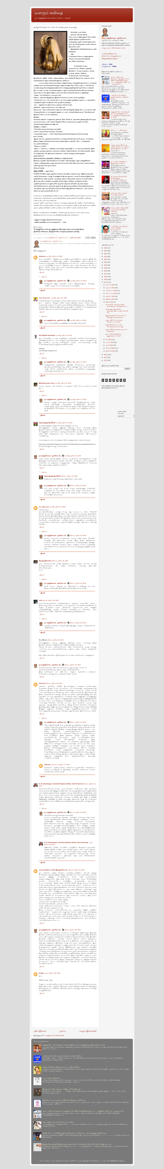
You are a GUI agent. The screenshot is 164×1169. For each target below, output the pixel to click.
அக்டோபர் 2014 (112, 290)
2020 (106, 265)
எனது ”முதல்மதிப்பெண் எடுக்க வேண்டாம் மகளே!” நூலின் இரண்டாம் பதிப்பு (120, 146)
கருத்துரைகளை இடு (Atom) (54, 1035)
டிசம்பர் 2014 (110, 285)
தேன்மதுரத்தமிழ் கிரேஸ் (47, 423)
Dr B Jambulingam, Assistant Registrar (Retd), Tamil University (61, 784)
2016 (106, 276)
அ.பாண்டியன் (44, 507)
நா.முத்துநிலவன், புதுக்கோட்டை (55, 281)
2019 (106, 268)
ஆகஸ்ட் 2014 (111, 296)
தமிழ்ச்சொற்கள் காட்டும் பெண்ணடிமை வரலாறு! (114, 325)
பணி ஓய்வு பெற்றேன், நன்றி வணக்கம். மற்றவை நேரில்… (119, 97)
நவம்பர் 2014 (110, 288)
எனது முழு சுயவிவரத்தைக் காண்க (114, 48)
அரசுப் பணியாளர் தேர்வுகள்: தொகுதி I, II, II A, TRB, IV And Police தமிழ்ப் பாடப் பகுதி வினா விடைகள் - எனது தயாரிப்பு (120, 80)
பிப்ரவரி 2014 (111, 348)
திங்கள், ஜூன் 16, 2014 (69, 476)
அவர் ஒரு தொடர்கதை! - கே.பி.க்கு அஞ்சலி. (119, 194)
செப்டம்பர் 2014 (111, 293)
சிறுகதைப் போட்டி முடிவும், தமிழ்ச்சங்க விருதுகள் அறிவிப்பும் (64, 1100)
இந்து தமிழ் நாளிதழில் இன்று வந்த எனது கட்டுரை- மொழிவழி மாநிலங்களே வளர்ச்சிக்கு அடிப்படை (77, 1144)
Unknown (42, 256)
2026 (106, 248)
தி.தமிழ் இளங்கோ (45, 561)
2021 (106, 262)
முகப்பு (62, 1031)
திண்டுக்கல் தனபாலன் (46, 383)
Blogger (113, 1161)
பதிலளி (41, 272)
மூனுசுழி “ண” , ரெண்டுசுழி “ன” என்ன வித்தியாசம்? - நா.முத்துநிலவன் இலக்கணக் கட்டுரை (121, 114)
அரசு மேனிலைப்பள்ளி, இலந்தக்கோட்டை (53, 870)
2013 (106, 354)
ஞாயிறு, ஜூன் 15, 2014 (54, 256)
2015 (106, 279)
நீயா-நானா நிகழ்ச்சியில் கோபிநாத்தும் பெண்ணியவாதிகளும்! (119, 178)
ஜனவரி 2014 (110, 351)
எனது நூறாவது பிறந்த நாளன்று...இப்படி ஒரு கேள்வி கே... (116, 311)
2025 (106, 251)
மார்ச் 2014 (109, 345)
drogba (41, 973)
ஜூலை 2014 (110, 299)
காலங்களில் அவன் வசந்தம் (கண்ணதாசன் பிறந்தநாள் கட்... (116, 305)
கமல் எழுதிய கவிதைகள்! (51, 1078)
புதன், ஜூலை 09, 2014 (52, 973)
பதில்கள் (44, 277)
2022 (106, 259)
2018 (106, 271)
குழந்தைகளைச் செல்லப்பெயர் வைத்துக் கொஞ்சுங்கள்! (115, 316)
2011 (106, 360)
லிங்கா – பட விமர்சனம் (119, 130)
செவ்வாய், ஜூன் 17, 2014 (61, 764)
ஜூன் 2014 (110, 302)
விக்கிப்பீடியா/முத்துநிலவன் (111, 56)
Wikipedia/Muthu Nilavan (110, 59)
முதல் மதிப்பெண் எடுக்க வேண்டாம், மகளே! (114, 321)
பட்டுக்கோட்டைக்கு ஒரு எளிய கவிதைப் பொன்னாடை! (119, 228)
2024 (106, 253)
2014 (106, 282)
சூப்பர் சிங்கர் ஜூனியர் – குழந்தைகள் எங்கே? (119, 162)
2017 (106, 274)
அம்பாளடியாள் (44, 298)
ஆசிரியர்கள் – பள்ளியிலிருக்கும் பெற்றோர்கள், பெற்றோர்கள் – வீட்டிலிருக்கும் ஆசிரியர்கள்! (74, 1133)
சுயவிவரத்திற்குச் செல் (109, 53)
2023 (106, 256)
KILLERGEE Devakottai (47, 335)
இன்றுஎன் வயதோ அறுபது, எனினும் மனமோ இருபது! (61, 1089)
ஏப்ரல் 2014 (110, 342)
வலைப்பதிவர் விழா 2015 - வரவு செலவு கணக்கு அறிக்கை (120, 209)
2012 (106, 357)
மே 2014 (109, 339)
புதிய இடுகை (39, 1031)
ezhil (40, 600)
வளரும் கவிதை (49, 13)
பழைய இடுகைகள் (88, 1031)
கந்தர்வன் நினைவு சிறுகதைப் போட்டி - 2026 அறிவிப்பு (61, 1067)
